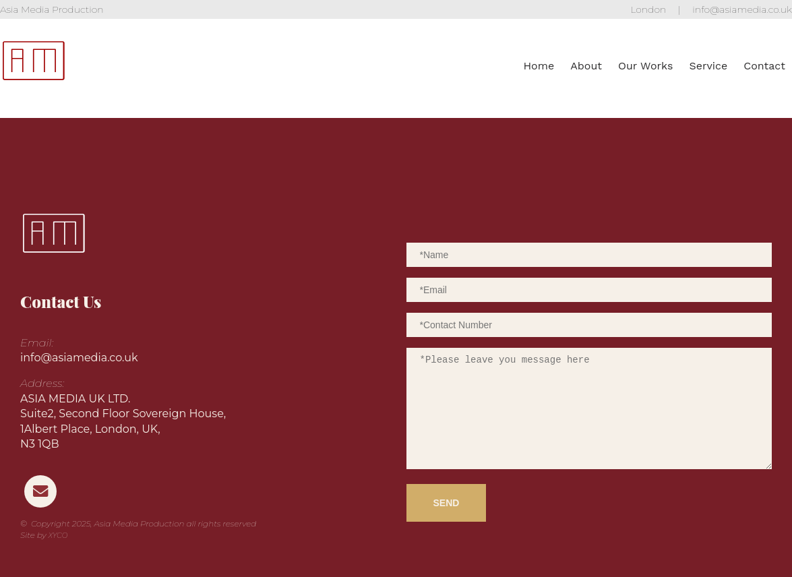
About (586, 65)
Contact (764, 65)
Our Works (645, 65)
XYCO (58, 535)
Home (538, 65)
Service (708, 65)
